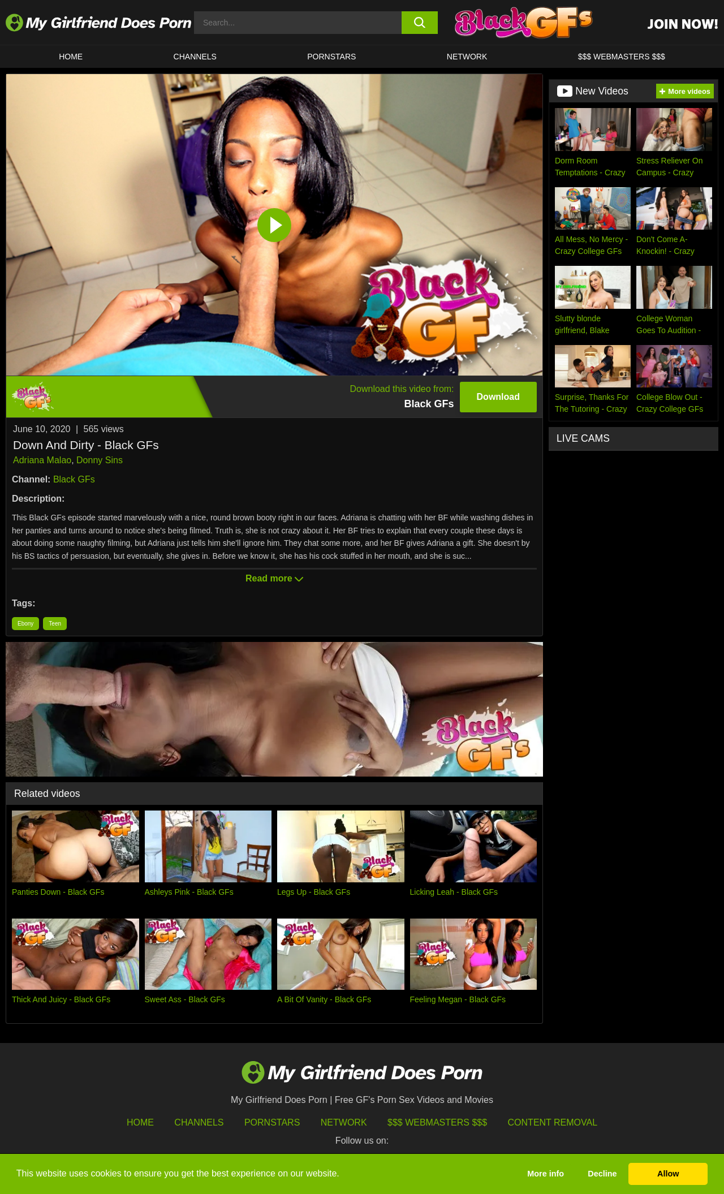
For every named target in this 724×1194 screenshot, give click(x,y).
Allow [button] (668, 1173)
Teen (55, 623)
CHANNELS (195, 56)
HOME (71, 56)
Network (467, 56)
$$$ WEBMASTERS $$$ (621, 56)
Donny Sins (99, 460)
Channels (198, 1122)
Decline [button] (602, 1173)
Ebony (25, 623)
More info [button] (545, 1173)
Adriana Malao (42, 460)
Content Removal (553, 1122)
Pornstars (331, 56)
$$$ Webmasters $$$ (437, 1122)
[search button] (420, 22)
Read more (274, 578)
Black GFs (74, 479)
